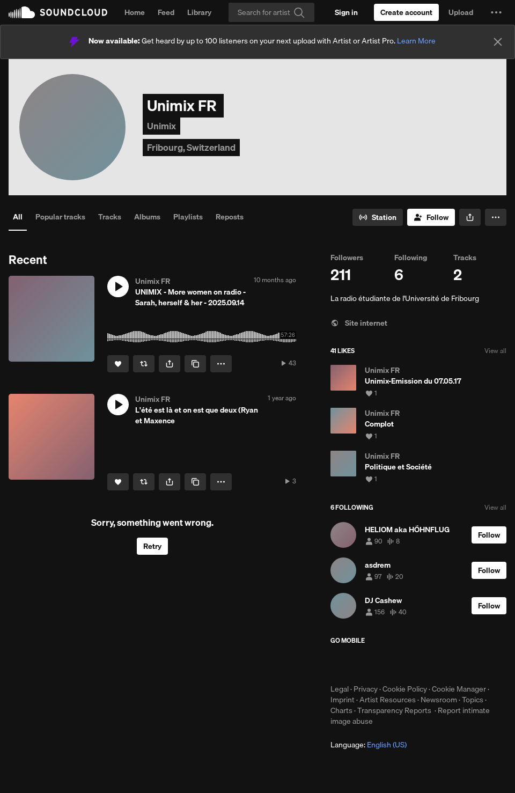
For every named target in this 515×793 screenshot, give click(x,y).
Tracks (109, 217)
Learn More (416, 41)
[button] (496, 12)
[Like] (118, 363)
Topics (472, 700)
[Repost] (143, 363)
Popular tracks (60, 217)
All (18, 217)
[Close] (498, 42)
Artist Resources (387, 700)
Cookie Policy (404, 689)
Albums (147, 217)
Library (199, 12)
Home (134, 12)
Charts (341, 710)
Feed (166, 12)
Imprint (342, 700)
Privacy (366, 689)
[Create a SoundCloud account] (406, 12)
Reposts (230, 217)
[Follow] (431, 217)
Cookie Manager (459, 689)
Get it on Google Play (435, 664)
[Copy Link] (195, 363)
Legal (339, 689)
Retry (152, 546)
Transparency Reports (394, 710)
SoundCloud (58, 12)
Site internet (358, 323)
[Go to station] (377, 217)
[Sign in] (346, 12)
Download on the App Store (362, 664)
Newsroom (439, 700)
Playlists (188, 217)
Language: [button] (368, 745)
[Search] (271, 12)
